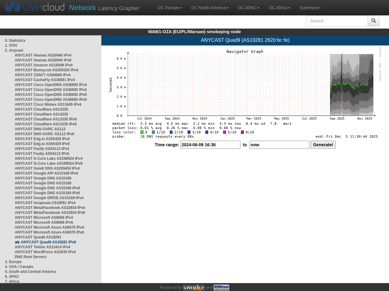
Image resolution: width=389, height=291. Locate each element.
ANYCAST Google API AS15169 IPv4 (46, 173)
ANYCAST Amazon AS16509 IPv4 (44, 65)
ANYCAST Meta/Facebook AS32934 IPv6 (50, 212)
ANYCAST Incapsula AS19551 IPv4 (45, 203)
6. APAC (12, 276)
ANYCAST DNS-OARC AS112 (40, 129)
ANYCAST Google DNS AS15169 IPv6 (47, 188)
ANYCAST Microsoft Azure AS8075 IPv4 (49, 227)
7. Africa (12, 281)
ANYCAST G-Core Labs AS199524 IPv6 (49, 163)
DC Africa (279, 7)
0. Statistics (15, 40)
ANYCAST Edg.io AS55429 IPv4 (42, 139)
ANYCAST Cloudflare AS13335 (41, 109)
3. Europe (13, 262)
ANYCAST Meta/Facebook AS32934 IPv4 (50, 208)
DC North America (210, 7)
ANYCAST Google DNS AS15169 (43, 178)
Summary (310, 7)
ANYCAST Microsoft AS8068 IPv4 (44, 217)
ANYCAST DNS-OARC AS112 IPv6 (44, 134)
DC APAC (249, 7)
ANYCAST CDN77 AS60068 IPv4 (43, 75)
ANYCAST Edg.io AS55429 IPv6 (42, 144)
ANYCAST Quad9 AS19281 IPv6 (48, 242)
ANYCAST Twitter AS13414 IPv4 (42, 247)
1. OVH (11, 45)
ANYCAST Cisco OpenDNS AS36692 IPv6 (51, 94)
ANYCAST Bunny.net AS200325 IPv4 (46, 70)
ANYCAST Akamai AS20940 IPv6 (43, 60)
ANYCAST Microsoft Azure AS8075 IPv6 (49, 232)
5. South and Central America (30, 271)
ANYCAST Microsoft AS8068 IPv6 (44, 222)
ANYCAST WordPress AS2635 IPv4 (45, 252)
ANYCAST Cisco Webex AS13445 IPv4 (48, 104)
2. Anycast (14, 50)
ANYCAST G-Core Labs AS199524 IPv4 (49, 158)
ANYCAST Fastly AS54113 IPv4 (42, 149)
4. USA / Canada (19, 267)
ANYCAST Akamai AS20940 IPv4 (43, 55)
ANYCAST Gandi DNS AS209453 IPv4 (47, 168)
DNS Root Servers (30, 257)
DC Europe (170, 7)
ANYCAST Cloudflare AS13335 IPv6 (46, 119)
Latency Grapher (104, 7)
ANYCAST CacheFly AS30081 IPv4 (45, 80)
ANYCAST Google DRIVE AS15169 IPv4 (49, 198)
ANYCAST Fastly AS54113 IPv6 (42, 153)
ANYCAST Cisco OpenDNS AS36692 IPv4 (51, 85)
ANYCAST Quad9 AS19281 (38, 237)
